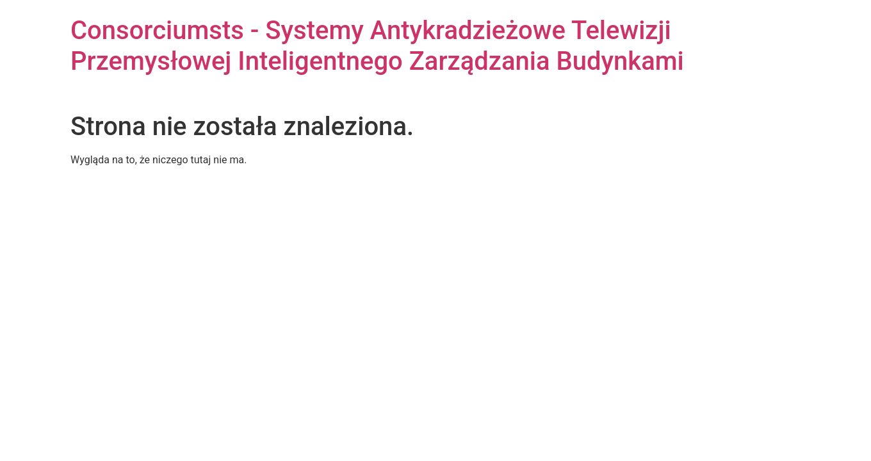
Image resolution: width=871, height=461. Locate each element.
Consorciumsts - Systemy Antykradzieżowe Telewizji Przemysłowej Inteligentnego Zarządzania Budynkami (377, 45)
